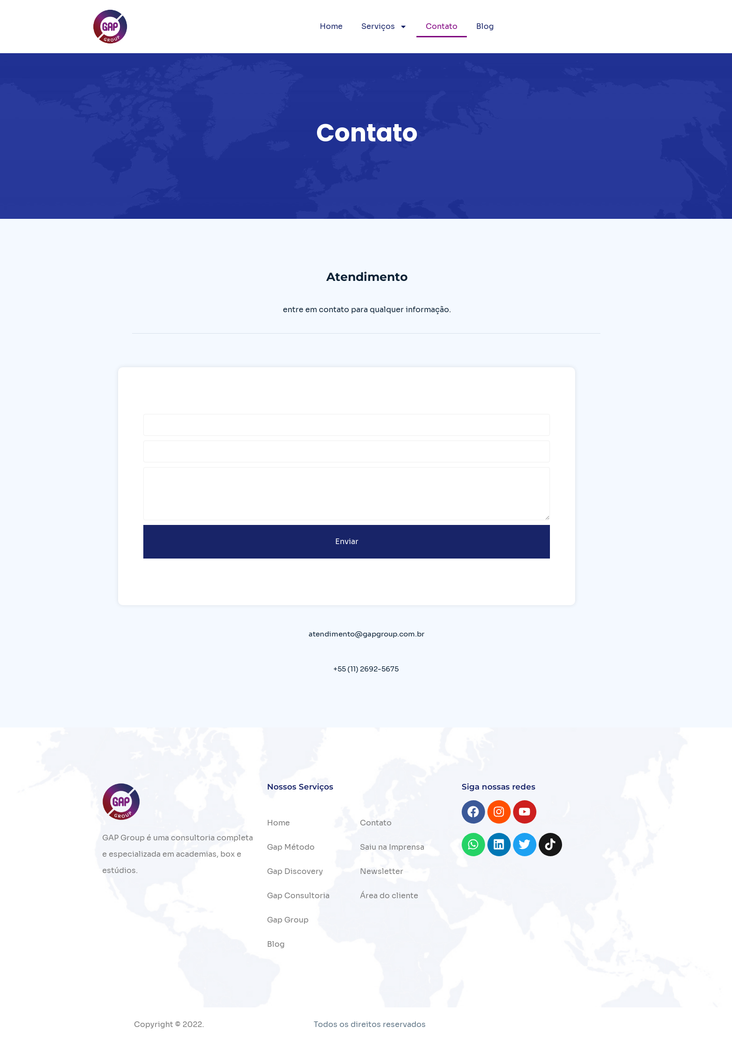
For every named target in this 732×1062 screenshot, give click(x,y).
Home (331, 26)
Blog (485, 26)
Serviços (384, 26)
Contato (442, 26)
